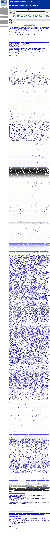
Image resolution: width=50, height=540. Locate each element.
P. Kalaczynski (27, 204)
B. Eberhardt (33, 198)
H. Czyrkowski (15, 482)
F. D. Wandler (15, 224)
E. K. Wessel (41, 178)
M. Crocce (41, 273)
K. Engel (29, 419)
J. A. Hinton (24, 392)
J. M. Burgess (17, 489)
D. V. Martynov (41, 127)
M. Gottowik (19, 446)
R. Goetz (46, 100)
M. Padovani (31, 400)
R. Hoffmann (42, 202)
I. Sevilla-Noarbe (30, 279)
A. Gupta (43, 103)
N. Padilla (28, 371)
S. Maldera (46, 303)
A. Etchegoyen (43, 442)
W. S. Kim (23, 115)
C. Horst (36, 108)
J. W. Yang (22, 236)
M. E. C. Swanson (20, 280)
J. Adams (27, 190)
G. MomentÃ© (39, 210)
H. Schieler (25, 466)
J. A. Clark (41, 79)
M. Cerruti (46, 386)
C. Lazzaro (14, 120)
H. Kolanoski (11, 206)
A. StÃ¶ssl (21, 219)
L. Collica (14, 438)
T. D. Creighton (41, 83)
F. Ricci (28, 152)
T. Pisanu (14, 292)
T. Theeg (36, 168)
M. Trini (39, 471)
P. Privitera (13, 462)
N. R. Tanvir (36, 319)
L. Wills (32, 225)
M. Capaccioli (25, 286)
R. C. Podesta (28, 325)
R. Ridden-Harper (25, 315)
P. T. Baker (30, 62)
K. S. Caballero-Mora (16, 436)
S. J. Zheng (40, 238)
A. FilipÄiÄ (47, 443)
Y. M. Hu (17, 109)
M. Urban (13, 472)
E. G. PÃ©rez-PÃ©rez (13, 426)
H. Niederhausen (37, 211)
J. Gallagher (18, 200)
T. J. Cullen (14, 84)
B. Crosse (45, 376)
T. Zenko (46, 333)
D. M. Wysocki (44, 181)
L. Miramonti (37, 456)
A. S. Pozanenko (17, 381)
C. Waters (26, 344)
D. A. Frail (22, 336)
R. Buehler (43, 297)
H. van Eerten (22, 489)
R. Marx (36, 397)
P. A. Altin (26, 59)
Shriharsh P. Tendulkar (30, 520)
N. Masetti (35, 287)
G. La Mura (46, 302)
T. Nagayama (20, 331)
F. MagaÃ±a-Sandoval (38, 124)
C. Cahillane (14, 73)
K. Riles (40, 152)
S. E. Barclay (20, 63)
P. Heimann (41, 447)
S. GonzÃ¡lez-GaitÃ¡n (35, 357)
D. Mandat (42, 453)
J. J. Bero (45, 65)
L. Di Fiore (25, 88)
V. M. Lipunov (28, 324)
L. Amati (44, 285)
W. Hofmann (29, 392)
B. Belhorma (28, 240)
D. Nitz (43, 458)
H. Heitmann (14, 107)
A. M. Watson (46, 488)
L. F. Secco (14, 271)
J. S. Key (17, 114)
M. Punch (15, 402)
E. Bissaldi (15, 297)
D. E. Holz (28, 108)
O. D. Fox (18, 336)
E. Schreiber (27, 159)
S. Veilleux (42, 488)
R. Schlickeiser (19, 404)
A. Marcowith (27, 397)
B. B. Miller (23, 133)
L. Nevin (36, 138)
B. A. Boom (33, 69)
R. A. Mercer (33, 131)
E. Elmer (44, 315)
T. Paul (13, 460)
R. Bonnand (28, 69)
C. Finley (31, 199)
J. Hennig (35, 107)
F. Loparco (27, 303)
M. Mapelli (31, 287)
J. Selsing (43, 293)
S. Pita (30, 401)
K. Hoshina (17, 203)
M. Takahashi (19, 308)
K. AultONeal (39, 61)
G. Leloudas (45, 353)
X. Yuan (22, 317)
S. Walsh (17, 177)
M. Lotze (28, 249)
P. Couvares (42, 82)
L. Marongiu (46, 290)
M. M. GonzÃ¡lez (42, 420)
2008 (33, 15)
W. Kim (19, 115)
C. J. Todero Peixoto (12, 471)
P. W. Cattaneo (46, 261)
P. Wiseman (22, 364)
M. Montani (26, 135)
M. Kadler (13, 248)
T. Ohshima (38, 331)
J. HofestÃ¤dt (25, 247)
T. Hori (22, 345)
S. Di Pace (46, 88)
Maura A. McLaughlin (16, 514)
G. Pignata (13, 361)
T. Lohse (43, 396)
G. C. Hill (32, 202)
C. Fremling (27, 336)
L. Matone (46, 128)
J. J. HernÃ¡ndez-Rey (15, 247)
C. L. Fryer (14, 268)
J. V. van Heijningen (42, 173)
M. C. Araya (27, 60)
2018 (33, 16)
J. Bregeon (39, 297)
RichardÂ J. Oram (20, 141)
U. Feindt (10, 336)
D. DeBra (18, 86)
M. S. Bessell (39, 314)
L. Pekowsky (43, 145)
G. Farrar (17, 443)
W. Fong (44, 267)
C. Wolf (46, 313)
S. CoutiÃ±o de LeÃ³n (16, 418)
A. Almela (27, 431)
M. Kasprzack (47, 112)
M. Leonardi (14, 121)
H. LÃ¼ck (18, 123)
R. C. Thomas (29, 280)
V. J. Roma (35, 153)
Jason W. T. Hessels (38, 51)
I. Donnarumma (32, 259)
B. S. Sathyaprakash (41, 157)
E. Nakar (18, 340)
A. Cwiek (47, 481)
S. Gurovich (28, 370)
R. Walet (45, 176)
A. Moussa (34, 250)
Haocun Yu (38, 182)
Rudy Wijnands (18, 505)
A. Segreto (34, 467)
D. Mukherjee (37, 136)
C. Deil (13, 388)
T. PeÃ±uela (32, 371)
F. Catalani (45, 436)
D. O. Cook (28, 335)
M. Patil (19, 145)
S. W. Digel (40, 299)
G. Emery (21, 389)
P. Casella (30, 286)
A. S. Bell (31, 65)
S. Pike (12, 341)
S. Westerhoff (37, 428)
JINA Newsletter (2, 21)
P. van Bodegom (38, 472)
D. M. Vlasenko (22, 325)
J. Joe (45, 351)
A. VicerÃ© (31, 175)
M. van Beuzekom (45, 172)
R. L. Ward (42, 177)
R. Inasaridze (26, 382)
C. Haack (28, 201)
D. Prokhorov (41, 401)
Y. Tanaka (23, 308)
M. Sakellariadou (17, 156)
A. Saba (24, 292)
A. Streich (27, 469)
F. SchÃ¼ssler (25, 404)
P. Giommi (11, 256)
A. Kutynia (33, 118)
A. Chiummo (15, 78)
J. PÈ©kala (25, 460)
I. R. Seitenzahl (19, 362)
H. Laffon (42, 395)
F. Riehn (13, 463)
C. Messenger (15, 132)
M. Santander (23, 216)
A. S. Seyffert (15, 405)
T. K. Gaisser (13, 200)
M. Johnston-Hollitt (29, 377)
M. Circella (19, 243)
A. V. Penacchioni (34, 380)
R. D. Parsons (39, 400)
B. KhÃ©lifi (40, 394)
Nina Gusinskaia (21, 506)
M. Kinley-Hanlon (45, 115)
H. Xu (12, 236)
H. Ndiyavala (29, 399)
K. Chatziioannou (16, 77)
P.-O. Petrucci (19, 401)
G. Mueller (21, 136)
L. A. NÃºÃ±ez (19, 459)
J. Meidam (14, 131)
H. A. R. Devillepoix (38, 484)
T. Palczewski (34, 212)
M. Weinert (25, 178)
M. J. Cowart (20, 83)
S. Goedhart (25, 490)
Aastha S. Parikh (12, 505)
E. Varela (15, 473)
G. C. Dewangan (38, 227)
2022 (47, 16)
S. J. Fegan (22, 300)
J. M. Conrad (11, 196)
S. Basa (24, 240)
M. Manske (47, 125)
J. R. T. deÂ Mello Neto (26, 440)
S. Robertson (14, 215)
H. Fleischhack (47, 419)
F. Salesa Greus (14, 427)
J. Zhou (43, 317)
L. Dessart (41, 356)
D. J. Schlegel (45, 270)
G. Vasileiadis (34, 409)
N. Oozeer (35, 490)
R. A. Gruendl (25, 268)
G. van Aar (33, 472)
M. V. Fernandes (45, 389)
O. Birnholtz (21, 67)
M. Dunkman (24, 198)
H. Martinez (29, 454)
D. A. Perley (45, 340)
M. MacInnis (16, 124)
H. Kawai (38, 345)
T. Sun (42, 316)
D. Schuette (32, 159)
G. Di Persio (26, 261)
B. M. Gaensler (18, 377)
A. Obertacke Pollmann (16, 212)
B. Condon (36, 387)
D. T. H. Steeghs (40, 321)
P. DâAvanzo (20, 284)
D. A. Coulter (29, 263)
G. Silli (10, 468)
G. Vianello (23, 309)
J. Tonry (45, 485)
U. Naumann (27, 211)
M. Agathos (27, 58)
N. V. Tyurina (45, 324)
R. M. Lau (28, 339)
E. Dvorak (29, 198)
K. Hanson (41, 201)
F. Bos (32, 193)
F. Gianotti (16, 261)
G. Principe (28, 306)
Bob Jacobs (22, 338)
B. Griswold (15, 103)
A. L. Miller (19, 133)
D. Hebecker (45, 201)
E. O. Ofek (31, 340)
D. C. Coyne (25, 83)
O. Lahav (14, 277)
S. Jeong (35, 375)
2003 (14, 15)
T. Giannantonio (29, 275)
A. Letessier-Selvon (25, 452)
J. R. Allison (19, 334)
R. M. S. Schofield (16, 159)
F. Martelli (22, 127)
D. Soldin (46, 217)
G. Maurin (40, 397)
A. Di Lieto (41, 88)
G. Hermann (19, 392)
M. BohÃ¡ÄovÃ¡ (35, 434)
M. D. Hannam (32, 105)
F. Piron (20, 306)
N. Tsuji (38, 408)
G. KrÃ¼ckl (13, 207)
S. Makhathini (30, 490)
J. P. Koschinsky (29, 206)
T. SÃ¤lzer (40, 215)
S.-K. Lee (30, 351)
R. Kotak (28, 354)
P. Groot (19, 103)
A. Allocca (22, 59)
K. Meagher (45, 209)
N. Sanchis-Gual (20, 157)
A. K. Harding (19, 302)
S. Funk (42, 300)
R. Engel (20, 442)
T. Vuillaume (25, 410)
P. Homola (21, 448)
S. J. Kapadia (33, 112)
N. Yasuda (38, 333)
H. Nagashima (15, 331)
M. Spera (18, 288)
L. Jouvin (44, 393)
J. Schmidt (39, 158)
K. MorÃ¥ (45, 398)
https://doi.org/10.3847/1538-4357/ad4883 (16, 32)
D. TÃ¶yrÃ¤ (29, 170)
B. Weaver (16, 178)
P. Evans (16, 320)
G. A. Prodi (15, 149)
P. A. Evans (48, 255)
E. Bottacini (34, 297)
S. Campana (43, 283)
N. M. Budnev (15, 326)
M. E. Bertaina (39, 433)
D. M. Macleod (22, 124)
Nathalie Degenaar (18, 52)
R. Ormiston (32, 141)
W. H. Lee (20, 488)
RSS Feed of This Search (13, 528)
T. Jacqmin (34, 110)
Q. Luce (23, 453)
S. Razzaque (45, 306)
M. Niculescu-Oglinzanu (22, 458)
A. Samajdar (35, 156)
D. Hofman (21, 108)
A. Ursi (43, 259)
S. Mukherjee (42, 136)
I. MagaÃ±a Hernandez (29, 124)
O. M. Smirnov (39, 490)
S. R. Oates (14, 257)
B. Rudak (26, 403)
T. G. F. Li (30, 121)
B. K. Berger (35, 65)
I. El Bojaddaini (15, 245)
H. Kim (45, 338)
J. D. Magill (42, 303)
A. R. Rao (42, 227)
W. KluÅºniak (16, 395)
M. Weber (44, 474)
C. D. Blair (25, 68)
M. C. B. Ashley (18, 317)
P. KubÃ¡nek (19, 375)
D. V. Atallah (25, 61)
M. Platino (35, 461)
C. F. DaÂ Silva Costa (29, 85)
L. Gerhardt (23, 200)
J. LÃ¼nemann (38, 208)
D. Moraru (35, 135)
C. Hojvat (13, 448)
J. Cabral (29, 368)
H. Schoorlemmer (31, 427)
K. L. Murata (47, 330)
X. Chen (32, 77)
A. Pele (47, 145)
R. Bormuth (40, 240)
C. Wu (40, 378)
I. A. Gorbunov (32, 326)
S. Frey (47, 480)
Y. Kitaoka (14, 346)
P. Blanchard (24, 266)
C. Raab (45, 213)
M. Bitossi (39, 67)
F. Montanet (15, 457)
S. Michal (20, 456)
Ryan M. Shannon (36, 36)
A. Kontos (15, 117)
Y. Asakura (30, 328)
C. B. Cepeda (36, 75)
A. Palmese (21, 270)
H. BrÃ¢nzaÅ (15, 242)
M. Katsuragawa (29, 394)
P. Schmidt (43, 158)
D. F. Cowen (16, 196)
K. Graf (31, 246)
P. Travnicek (35, 471)
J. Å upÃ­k (22, 470)
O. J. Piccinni (36, 146)
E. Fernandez (43, 274)
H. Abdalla (24, 383)
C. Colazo (47, 368)
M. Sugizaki (14, 348)
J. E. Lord (22, 122)
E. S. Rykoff (45, 278)
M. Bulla (43, 355)
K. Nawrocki (38, 482)
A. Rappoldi (46, 262)
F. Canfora (31, 436)
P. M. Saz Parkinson (29, 307)
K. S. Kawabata (31, 329)
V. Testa (30, 288)
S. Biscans (26, 67)
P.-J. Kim (13, 352)
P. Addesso (40, 57)
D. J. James (20, 276)
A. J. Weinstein (29, 178)
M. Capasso (29, 386)
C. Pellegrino (18, 251)
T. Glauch (36, 200)
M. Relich (36, 214)
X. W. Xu (18, 226)
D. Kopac (22, 295)
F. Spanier (41, 405)
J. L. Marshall (23, 269)
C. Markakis (34, 126)
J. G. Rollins (31, 153)
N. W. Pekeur (45, 400)
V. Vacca (43, 292)
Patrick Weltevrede (40, 514)
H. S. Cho (23, 78)
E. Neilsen (39, 281)
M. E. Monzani (41, 304)
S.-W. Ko (42, 351)
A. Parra (10, 460)
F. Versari (47, 253)
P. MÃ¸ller (33, 293)
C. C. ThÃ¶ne (45, 321)
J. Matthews (18, 455)
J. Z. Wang (28, 177)
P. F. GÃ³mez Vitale (44, 445)
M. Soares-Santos (42, 265)
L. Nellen (24, 425)
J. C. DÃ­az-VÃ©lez (41, 197)
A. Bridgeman (25, 435)
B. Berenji (45, 296)
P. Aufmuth (30, 61)
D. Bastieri (41, 296)
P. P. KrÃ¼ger (37, 395)
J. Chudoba (29, 437)
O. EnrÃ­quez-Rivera (35, 419)
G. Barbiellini (36, 261)
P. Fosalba (14, 275)
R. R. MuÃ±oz (44, 269)
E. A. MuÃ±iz (19, 137)
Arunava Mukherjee (30, 136)
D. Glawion (14, 391)
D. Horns (46, 392)
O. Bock (42, 68)
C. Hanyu (45, 344)
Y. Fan (18, 376)
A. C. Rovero (26, 464)
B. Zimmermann (32, 477)
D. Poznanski (46, 312)
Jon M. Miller (45, 506)
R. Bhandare (33, 66)
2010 (40, 15)
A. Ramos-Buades (23, 151)
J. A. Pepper (14, 213)
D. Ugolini (45, 171)
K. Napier (34, 137)
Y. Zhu (43, 238)
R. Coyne (30, 83)
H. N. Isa (15, 110)
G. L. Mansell (42, 125)
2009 (36, 15)
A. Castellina (40, 436)
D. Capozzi (18, 273)
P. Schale (27, 158)
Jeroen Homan (34, 506)
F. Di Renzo (13, 89)
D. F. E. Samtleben (27, 252)
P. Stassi (13, 469)
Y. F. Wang (37, 177)
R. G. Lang (39, 451)
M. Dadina (34, 286)
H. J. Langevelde (32, 481)
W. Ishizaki (19, 380)
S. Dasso (27, 439)
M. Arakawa (11, 384)
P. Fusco (45, 300)
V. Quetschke (46, 149)
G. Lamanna (47, 395)
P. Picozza (39, 262)
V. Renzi (13, 372)
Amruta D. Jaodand (12, 51)
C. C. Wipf (45, 180)
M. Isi (23, 110)
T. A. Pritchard (34, 314)
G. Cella (32, 75)
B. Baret (14, 240)
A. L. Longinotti (16, 423)
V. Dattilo (34, 85)
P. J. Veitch (43, 174)
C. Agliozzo (47, 354)
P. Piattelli (27, 251)
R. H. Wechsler (14, 281)
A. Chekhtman (30, 298)
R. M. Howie (14, 485)
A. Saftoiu (38, 464)
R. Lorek (20, 453)
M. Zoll (39, 226)
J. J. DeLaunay (41, 196)
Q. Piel (27, 401)
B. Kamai (14, 112)
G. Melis (12, 291)
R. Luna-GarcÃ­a (28, 423)
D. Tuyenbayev (37, 171)
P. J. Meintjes (14, 398)
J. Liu (44, 121)
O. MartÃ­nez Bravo (35, 454)
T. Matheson (28, 269)
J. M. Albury (18, 431)
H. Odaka (15, 400)
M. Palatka (34, 459)
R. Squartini (37, 468)
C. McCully (30, 312)
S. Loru (38, 290)
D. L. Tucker (39, 280)
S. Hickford (24, 202)
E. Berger (36, 265)
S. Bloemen (38, 68)
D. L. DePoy (25, 274)
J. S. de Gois (44, 484)
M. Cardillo (47, 259)
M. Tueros (43, 471)
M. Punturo (30, 149)
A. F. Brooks (24, 71)
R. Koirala (47, 205)
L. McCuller (38, 129)
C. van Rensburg (23, 409)
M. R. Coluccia (19, 438)
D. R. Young (24, 354)
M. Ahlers (36, 190)
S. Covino (15, 284)
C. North (10, 140)
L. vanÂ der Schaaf (35, 173)
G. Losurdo (40, 122)
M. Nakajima (45, 346)
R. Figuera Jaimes (28, 322)
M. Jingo (40, 393)
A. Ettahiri (36, 245)
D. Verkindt (22, 175)
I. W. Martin (31, 127)
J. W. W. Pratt (20, 148)
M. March (27, 277)
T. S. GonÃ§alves (22, 370)
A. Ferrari (26, 262)
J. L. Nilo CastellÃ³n (24, 367)
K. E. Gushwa (13, 104)
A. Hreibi (13, 109)
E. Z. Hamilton (42, 104)
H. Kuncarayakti (40, 359)
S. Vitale (12, 176)
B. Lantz (21, 119)
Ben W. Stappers (34, 514)
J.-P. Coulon (30, 82)
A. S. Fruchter (37, 322)
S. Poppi (17, 292)
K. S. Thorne (23, 169)
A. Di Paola (44, 286)
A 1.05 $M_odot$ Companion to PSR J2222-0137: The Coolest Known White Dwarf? (27, 518)
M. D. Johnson (35, 276)
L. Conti (11, 81)
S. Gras (32, 102)
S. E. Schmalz (41, 382)
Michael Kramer (42, 513)
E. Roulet (22, 464)
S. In (39, 203)
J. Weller (19, 281)
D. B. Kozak (34, 117)
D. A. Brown (29, 71)
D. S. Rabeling (27, 150)
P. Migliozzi (29, 250)
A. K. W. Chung (14, 79)
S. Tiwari (31, 169)
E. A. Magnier (11, 344)
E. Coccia (18, 80)
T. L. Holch (39, 392)
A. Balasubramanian (12, 227)
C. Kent (13, 114)
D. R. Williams (27, 225)
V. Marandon (22, 397)
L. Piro (30, 487)
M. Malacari (32, 453)
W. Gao (45, 294)
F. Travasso (34, 170)
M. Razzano (39, 151)
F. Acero (22, 296)
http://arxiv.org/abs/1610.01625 (14, 500)
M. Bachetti (46, 288)
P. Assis (36, 432)
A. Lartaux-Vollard (36, 119)
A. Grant (29, 102)
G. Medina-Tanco (41, 455)
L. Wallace (14, 177)
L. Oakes (44, 399)
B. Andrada (16, 432)
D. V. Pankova (44, 212)
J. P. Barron (14, 192)
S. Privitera (11, 149)
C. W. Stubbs (15, 486)
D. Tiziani (21, 408)
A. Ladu (35, 290)
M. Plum (38, 461)
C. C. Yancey (18, 182)
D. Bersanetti (13, 66)
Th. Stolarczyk (11, 253)
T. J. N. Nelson (23, 138)
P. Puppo (34, 149)
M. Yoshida (42, 333)
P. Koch (34, 116)
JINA (1, 20)
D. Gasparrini (14, 301)
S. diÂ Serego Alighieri (35, 294)
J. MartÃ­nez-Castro (24, 424)
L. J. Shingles (14, 354)
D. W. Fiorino (41, 419)
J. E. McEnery (21, 304)
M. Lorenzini (26, 122)
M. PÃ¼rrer (38, 149)
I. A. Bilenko (37, 66)
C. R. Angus (15, 355)
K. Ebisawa (41, 344)
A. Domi (34, 244)
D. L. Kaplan (24, 310)
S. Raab (24, 402)
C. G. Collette (35, 80)
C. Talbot (34, 167)
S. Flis (35, 199)
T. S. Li (31, 281)
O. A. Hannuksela (38, 105)
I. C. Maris (15, 454)
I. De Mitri (33, 440)
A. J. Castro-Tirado (12, 374)
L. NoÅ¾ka (14, 459)
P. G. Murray (30, 137)
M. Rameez (14, 214)
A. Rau (29, 364)
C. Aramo (24, 432)
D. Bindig (13, 193)
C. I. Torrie (25, 170)
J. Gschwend (45, 275)
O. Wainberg (32, 474)
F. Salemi (30, 156)
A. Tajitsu (25, 332)
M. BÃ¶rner (29, 193)
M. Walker (28, 378)
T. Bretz (21, 435)
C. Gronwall (15, 256)
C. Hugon (30, 247)
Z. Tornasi (13, 170)
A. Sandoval (20, 427)
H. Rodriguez (28, 372)
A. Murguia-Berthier (38, 264)
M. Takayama (34, 332)
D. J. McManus (19, 130)
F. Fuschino (29, 260)
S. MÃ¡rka (25, 126)
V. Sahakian (35, 403)
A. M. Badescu (44, 432)
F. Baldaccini (34, 62)
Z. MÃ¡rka (30, 126)
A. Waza (26, 224)
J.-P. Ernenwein (26, 389)
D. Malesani (38, 352)
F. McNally (41, 209)
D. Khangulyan (35, 394)
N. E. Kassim (41, 338)
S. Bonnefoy (39, 385)
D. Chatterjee (14, 335)
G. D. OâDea (25, 140)
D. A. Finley (41, 267)
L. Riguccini (17, 372)
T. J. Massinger (19, 128)
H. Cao (13, 74)
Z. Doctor (18, 89)
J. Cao (16, 74)
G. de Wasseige (26, 197)
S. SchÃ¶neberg (20, 217)
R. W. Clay (33, 437)
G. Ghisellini (40, 284)
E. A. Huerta (21, 109)
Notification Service (2, 14)
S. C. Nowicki (42, 211)
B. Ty (30, 222)
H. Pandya (39, 212)
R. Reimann (27, 214)
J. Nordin (27, 360)
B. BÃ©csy (15, 65)
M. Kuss (41, 302)
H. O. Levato (41, 325)
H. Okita (44, 331)
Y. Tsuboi (35, 348)
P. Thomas (14, 169)
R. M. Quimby (22, 341)
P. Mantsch (46, 453)
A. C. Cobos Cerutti (38, 437)
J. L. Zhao (31, 238)
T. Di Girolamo (36, 88)
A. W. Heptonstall (40, 107)
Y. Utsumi (27, 333)
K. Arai (23, 60)
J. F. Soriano (32, 468)
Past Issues (1, 10)
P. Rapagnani (29, 151)
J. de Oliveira (37, 440)
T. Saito (48, 331)
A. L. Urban (16, 172)
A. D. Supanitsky (17, 470)
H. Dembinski (46, 196)
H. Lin (42, 268)
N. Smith (18, 271)
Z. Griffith (25, 201)
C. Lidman (13, 314)
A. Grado (18, 102)
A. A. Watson (40, 474)
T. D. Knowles (30, 116)
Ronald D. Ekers (28, 37)
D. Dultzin (34, 369)
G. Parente (47, 459)
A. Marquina (13, 127)
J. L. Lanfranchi (46, 207)
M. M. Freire (11, 444)
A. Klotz (25, 318)
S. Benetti (34, 283)
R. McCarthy (20, 129)
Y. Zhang (43, 237)
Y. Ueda (43, 348)
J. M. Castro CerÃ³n (40, 375)
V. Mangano (37, 125)
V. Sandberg (26, 157)
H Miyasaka (46, 339)
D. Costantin (20, 299)
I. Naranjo (10, 458)
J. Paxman (19, 485)
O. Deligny (11, 441)
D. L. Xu (15, 226)
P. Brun (13, 386)
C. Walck (43, 223)
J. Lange (17, 119)
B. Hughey (29, 109)
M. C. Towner (29, 485)
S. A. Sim (28, 353)
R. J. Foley (24, 263)
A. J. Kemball (44, 113)
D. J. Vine (45, 175)
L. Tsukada (28, 171)
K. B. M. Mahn (18, 209)
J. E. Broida (19, 71)
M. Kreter (35, 248)
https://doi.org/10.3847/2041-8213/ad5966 (16, 39)
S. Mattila (14, 360)
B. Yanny (45, 271)
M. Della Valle (30, 356)
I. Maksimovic (24, 125)
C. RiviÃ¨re (26, 426)
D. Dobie (19, 310)
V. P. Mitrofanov (26, 134)
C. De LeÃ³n (23, 418)
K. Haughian (36, 106)
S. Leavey (22, 120)
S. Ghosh (17, 100)
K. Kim (16, 115)
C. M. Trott (24, 378)
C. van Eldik (17, 409)
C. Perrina (23, 251)
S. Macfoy (42, 123)
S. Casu (41, 289)
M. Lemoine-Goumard (17, 303)
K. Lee (41, 120)
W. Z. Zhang (39, 237)
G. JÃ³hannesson (29, 302)
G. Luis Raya (21, 423)
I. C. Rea (22, 214)
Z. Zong (42, 477)
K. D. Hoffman (37, 202)
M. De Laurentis (27, 86)
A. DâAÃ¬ (30, 255)
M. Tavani (30, 258)
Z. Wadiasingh (30, 410)
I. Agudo (32, 480)
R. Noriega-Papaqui (39, 425)
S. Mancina (24, 209)
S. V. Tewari (32, 168)
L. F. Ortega (37, 141)
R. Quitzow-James (16, 150)
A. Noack (39, 139)
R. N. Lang (14, 119)
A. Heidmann (44, 106)
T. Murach (14, 399)
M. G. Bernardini (16, 286)
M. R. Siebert (14, 264)
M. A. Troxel (34, 280)
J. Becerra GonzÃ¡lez (36, 487)
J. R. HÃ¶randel (27, 448)
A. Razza (23, 361)
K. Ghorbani (28, 200)
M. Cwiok (10, 482)
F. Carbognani (30, 74)
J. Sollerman (28, 362)
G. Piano (10, 260)
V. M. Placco (37, 371)
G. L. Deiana (15, 290)
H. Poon (37, 401)
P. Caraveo (41, 261)
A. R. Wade (33, 176)
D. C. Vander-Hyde (28, 173)
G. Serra (28, 292)
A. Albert (25, 239)
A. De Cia (26, 356)
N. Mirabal (36, 304)
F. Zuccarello (46, 477)
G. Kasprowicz (26, 482)
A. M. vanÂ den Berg (45, 472)
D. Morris (13, 318)
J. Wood (46, 428)
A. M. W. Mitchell (24, 398)
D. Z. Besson (45, 192)
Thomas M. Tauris (41, 30)
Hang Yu (34, 182)
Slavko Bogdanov (45, 51)
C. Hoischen (34, 392)
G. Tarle (24, 280)
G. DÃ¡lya (39, 84)
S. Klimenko (25, 116)
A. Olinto (30, 459)
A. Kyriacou (36, 207)
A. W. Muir (25, 136)
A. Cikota (19, 356)
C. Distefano (26, 244)
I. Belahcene (27, 65)
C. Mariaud (33, 397)
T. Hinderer (13, 108)
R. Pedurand (39, 145)
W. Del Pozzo (39, 86)
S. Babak (13, 62)
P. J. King (40, 115)
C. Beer (19, 65)
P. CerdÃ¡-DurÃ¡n (42, 75)
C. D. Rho (22, 426)
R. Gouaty (14, 102)
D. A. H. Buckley (24, 366)
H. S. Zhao (27, 238)
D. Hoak (16, 108)
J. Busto (28, 242)
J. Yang (46, 317)
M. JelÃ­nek (14, 375)
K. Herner (34, 268)
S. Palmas (41, 291)
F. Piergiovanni (45, 146)
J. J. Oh (34, 140)
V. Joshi (18, 422)
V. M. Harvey (24, 447)
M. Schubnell (24, 279)
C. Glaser (28, 445)
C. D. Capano (20, 74)
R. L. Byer (35, 72)
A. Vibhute (32, 227)
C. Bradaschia (20, 70)
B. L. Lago (31, 451)
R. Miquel (10, 278)
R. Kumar (22, 118)
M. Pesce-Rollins (15, 306)
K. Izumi (29, 110)
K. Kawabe (30, 113)
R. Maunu (36, 209)
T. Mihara (28, 346)
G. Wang (21, 177)
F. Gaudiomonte (27, 290)
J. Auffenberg (37, 191)
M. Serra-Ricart (30, 327)
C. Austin (43, 61)
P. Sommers (23, 468)
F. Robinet (18, 153)
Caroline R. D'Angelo (40, 498)
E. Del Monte (26, 259)
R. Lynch (32, 123)
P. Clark (22, 356)
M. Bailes (42, 313)
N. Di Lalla (45, 299)
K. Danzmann (17, 85)
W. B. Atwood (26, 296)
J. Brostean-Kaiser (41, 194)
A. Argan (37, 259)
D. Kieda (27, 422)
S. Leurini (42, 290)
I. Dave (38, 85)
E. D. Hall (37, 104)
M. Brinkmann (46, 70)
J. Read (43, 151)
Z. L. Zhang (22, 238)
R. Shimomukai (40, 347)
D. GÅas (24, 445)
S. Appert (19, 60)
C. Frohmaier (31, 336)
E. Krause (43, 276)
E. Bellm (36, 334)
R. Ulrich (47, 471)
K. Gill (35, 100)
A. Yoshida (17, 379)
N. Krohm (45, 450)
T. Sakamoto (22, 379)
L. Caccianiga (22, 436)
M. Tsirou (35, 408)
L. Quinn (37, 251)
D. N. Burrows (15, 255)
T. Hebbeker (33, 447)
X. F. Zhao (35, 238)
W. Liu (17, 330)
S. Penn (10, 146)
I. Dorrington (40, 89)
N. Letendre (22, 121)
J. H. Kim (42, 329)
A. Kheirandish (15, 205)
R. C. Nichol (19, 278)
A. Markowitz (45, 126)
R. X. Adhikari (45, 57)
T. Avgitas (10, 240)
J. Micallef (34, 210)
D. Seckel (31, 217)
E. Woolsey (44, 225)
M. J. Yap (26, 182)
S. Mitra (21, 134)
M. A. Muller (39, 457)
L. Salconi (22, 156)
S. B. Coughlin (25, 82)
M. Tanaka (47, 332)
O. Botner (43, 193)
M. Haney (15, 105)
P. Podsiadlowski (18, 361)
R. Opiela (42, 482)
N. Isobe (30, 345)
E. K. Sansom (24, 485)
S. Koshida (46, 329)
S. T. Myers (14, 340)
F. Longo (14, 260)
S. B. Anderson (40, 59)
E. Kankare (25, 353)
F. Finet (47, 328)
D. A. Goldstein (35, 275)
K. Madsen (32, 339)
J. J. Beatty (30, 192)
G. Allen (18, 59)
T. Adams (36, 57)
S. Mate (18, 227)
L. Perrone (46, 460)
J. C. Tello (18, 374)
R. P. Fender (45, 490)
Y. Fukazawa (38, 300)
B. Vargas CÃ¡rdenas (21, 473)
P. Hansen (10, 447)
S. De (15, 86)
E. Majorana (19, 125)
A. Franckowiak (39, 199)
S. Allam (15, 266)
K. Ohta (41, 331)
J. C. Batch (39, 64)
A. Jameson (33, 316)
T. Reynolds (27, 361)
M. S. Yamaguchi (33, 333)
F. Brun (10, 386)
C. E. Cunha (45, 273)
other (19, 516)
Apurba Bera (11, 36)
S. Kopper (24, 206)
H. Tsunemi (40, 348)
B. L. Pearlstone (29, 145)
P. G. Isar (13, 449)
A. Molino (24, 371)
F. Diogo (21, 441)
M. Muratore (25, 137)
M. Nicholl (13, 270)
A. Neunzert (32, 138)
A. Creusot (48, 243)
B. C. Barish (25, 63)
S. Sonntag (27, 468)
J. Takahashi (29, 332)
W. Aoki (25, 328)
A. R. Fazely (19, 199)
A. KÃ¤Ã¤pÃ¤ (36, 449)
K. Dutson (46, 388)
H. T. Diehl (17, 267)
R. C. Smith (43, 279)
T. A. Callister (27, 73)
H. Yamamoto (13, 182)
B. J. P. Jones (21, 204)
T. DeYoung (35, 197)
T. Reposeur (18, 307)
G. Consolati (31, 438)
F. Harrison (30, 337)
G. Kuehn (15, 118)
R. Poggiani (36, 147)
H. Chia (43, 77)
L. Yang (22, 182)
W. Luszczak (44, 208)
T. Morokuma (37, 330)
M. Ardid (39, 239)
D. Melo (46, 455)
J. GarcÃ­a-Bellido (20, 268)
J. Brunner (24, 242)
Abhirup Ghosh (43, 99)
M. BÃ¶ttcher (25, 385)
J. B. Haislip (33, 282)
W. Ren (20, 152)
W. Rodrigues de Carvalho (30, 463)
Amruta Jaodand (12, 498)
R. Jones (27, 111)
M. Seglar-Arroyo (46, 404)
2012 (47, 15)
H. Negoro (15, 347)
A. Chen (21, 387)
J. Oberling (19, 140)
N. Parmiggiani (11, 261)
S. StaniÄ (45, 468)
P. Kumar (18, 118)
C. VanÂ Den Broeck (20, 173)
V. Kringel (43, 117)
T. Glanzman (34, 301)
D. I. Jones (23, 111)
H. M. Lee (33, 120)
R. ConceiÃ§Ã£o (25, 438)
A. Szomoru (27, 481)
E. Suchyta (14, 280)
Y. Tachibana (18, 348)
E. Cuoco (29, 84)
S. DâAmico (19, 439)
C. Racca (41, 251)
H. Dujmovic (14, 198)
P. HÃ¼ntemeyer (44, 421)
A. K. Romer (35, 278)
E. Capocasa (25, 74)
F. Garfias (23, 420)
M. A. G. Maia (22, 277)
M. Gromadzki (41, 357)
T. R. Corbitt (24, 81)
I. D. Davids (44, 387)
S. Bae (26, 62)
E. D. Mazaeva (28, 381)
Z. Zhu (30, 317)
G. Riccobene (45, 251)
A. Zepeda (27, 477)
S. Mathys (13, 455)
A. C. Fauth (21, 443)
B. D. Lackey (42, 118)
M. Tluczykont (26, 408)
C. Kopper (20, 206)
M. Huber (25, 203)
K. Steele (15, 378)
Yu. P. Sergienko (20, 327)
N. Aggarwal (37, 58)
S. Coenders (42, 195)
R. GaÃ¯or (22, 444)
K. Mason (46, 127)
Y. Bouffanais (11, 70)
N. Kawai (41, 345)
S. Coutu (45, 438)
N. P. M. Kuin (30, 256)
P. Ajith (12, 59)
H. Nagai (10, 331)
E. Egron (19, 290)
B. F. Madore (31, 264)
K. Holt (24, 108)
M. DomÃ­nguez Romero (27, 369)
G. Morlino (24, 457)
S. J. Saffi (34, 464)
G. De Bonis (21, 244)
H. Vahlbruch (26, 172)
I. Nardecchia (39, 137)
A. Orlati (34, 291)
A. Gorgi (14, 446)
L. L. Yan (18, 236)
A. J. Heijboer (45, 246)
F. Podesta (36, 325)
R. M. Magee (14, 125)
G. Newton (45, 138)
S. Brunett (38, 71)
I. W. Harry (23, 106)
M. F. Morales (40, 377)
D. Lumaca (23, 123)
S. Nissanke (32, 139)
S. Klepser (48, 394)
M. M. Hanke (19, 105)
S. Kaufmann (22, 422)
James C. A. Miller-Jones (23, 45)
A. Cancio (27, 436)
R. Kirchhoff (11, 116)
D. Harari (14, 447)
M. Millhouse (32, 133)
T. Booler (32, 484)
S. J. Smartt (15, 353)
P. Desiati (15, 197)
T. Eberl (10, 245)
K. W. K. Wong (26, 181)
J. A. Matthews (39, 424)
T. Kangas (26, 323)
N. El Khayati (20, 245)
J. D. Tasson (19, 168)
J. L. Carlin (23, 281)
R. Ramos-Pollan (36, 462)
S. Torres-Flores (12, 373)
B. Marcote (18, 481)
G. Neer (31, 211)
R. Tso (25, 171)
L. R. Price (38, 148)
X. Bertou (44, 433)
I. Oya (27, 400)
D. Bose (35, 193)
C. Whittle (39, 179)
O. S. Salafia (35, 285)
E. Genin (13, 99)
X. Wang (47, 316)
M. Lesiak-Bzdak (20, 208)
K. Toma (18, 294)
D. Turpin (28, 253)
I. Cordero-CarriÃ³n (30, 81)
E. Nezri (41, 250)
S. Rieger (36, 152)
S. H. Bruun (18, 322)
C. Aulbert (34, 61)
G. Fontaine (14, 390)
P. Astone (21, 61)
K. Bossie (47, 69)
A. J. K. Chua (44, 78)
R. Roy (31, 361)
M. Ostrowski (23, 400)
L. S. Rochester (23, 307)
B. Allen (15, 59)
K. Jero (17, 204)
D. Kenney (35, 377)
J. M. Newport (40, 138)
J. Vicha (12, 474)
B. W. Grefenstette (19, 337)
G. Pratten (25, 148)
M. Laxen (46, 119)
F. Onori (36, 360)
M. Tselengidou (13, 222)
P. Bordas (43, 385)
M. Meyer (26, 304)
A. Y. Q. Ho (42, 337)
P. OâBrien (17, 321)
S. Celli (43, 242)
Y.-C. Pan (43, 264)
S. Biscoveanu (30, 67)
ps (17, 516)
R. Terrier (13, 408)
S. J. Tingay (19, 378)
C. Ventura (38, 473)
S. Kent (40, 276)
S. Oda (18, 347)
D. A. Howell (25, 312)
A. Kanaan (40, 370)
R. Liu (10, 397)
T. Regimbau (47, 151)
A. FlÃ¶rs (19, 357)
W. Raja (33, 311)
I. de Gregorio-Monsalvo (44, 478)
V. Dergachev (19, 87)
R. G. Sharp (31, 315)
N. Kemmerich (11, 450)
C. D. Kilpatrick (35, 263)
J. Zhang (15, 237)
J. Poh (42, 461)
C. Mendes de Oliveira (16, 367)
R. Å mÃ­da (14, 468)
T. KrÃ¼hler (41, 320)
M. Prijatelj (42, 148)
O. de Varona (43, 87)
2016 (25, 16)
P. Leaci (18, 120)
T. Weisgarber (32, 428)
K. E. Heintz (27, 358)
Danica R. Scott (43, 36)
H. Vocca (18, 176)
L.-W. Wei (20, 178)
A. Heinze (24, 486)
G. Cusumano (25, 255)
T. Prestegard (33, 148)
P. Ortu (38, 291)
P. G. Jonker (15, 359)
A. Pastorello (46, 360)
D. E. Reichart (45, 282)
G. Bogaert (13, 69)
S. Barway (37, 328)
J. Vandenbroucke (42, 222)
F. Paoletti (35, 262)
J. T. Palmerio (40, 360)
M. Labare (41, 207)
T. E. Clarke (19, 335)
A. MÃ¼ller (23, 360)
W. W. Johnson (18, 111)
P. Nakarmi (23, 211)
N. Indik (47, 109)
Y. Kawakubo (26, 379)
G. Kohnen (43, 205)
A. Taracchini (14, 168)
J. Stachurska (23, 218)
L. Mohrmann (40, 398)
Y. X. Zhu (46, 238)
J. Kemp (16, 450)
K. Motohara (42, 330)
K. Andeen (14, 191)
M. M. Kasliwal (36, 338)
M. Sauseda (40, 270)
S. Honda (20, 329)
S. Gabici (27, 390)
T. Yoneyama (28, 349)
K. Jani (37, 110)
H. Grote (22, 103)
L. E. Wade (37, 176)
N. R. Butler (42, 487)
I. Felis (43, 245)
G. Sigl (48, 467)
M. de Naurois (23, 399)
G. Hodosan (15, 323)
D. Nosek (47, 458)
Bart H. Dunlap (23, 520)
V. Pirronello (30, 461)
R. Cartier (15, 356)
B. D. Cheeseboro (23, 77)
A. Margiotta (41, 249)
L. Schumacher (26, 217)
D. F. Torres (47, 308)
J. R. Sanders (31, 157)
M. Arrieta (15, 384)
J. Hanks (23, 105)
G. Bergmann (40, 65)
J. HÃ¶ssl (21, 247)
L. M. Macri (43, 366)
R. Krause (41, 450)
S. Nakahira (40, 346)
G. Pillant (13, 147)
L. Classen (38, 195)
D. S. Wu (39, 181)
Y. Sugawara (45, 347)
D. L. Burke (13, 273)
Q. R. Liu (31, 208)
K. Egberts (17, 389)
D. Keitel (40, 113)
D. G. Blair (29, 68)
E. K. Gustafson (19, 104)
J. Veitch (39, 174)
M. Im (15, 351)
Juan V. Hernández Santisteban (21, 51)
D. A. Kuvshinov (26, 326)
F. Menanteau (42, 277)
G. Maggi (13, 209)
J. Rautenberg (41, 462)
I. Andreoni (25, 314)
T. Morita (32, 346)
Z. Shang (10, 317)
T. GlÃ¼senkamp (41, 200)
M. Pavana (41, 340)
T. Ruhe (26, 215)
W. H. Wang (33, 177)
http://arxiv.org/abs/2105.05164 (14, 46)
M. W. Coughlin (19, 82)
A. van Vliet (11, 473)
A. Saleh (10, 465)
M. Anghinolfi (34, 239)
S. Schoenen (15, 217)
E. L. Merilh (38, 131)
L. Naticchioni (44, 137)
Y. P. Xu (15, 236)
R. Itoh (23, 329)
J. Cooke (38, 313)
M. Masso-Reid (25, 128)
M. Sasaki (15, 404)
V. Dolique (22, 89)
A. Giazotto (32, 100)
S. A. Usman (21, 172)
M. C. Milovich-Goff (38, 133)
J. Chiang (40, 298)
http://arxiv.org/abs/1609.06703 (14, 508)
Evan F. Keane (36, 513)
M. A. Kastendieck (15, 394)
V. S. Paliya (45, 305)
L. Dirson (23, 388)
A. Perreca (18, 146)
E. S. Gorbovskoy (34, 324)
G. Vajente (30, 172)
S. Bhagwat (28, 66)
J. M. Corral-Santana (36, 478)
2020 (40, 16)
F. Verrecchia (34, 258)
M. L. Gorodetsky (39, 101)
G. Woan (13, 181)
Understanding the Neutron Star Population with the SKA (21, 511)
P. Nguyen (13, 139)
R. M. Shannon (37, 311)
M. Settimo (11, 405)
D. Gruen (40, 275)
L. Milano (14, 133)
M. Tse (22, 171)
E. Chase (36, 76)
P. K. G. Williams (40, 271)
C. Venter (41, 409)
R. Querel (14, 376)
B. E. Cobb (24, 335)
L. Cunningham (24, 84)
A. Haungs (29, 447)
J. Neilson (13, 138)
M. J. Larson (11, 208)
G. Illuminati (34, 247)
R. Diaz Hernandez (35, 418)
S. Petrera (13, 461)
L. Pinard (17, 147)
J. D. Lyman (37, 354)
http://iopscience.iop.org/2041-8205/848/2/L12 (17, 493)
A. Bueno (40, 435)
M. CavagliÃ (19, 75)
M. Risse (17, 463)
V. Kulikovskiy (46, 248)
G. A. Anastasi (45, 431)
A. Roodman (40, 278)
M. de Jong (44, 247)
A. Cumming (19, 84)
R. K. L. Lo (47, 121)
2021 (44, 16)
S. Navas (37, 250)
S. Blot (21, 193)
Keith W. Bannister (29, 36)
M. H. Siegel (40, 257)
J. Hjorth (33, 320)
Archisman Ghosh (12, 100)
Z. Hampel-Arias (16, 421)
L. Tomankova (19, 471)
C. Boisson (30, 385)
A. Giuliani (22, 259)
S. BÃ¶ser (39, 193)
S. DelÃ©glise (33, 86)
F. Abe (20, 328)
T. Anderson (19, 191)
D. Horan (24, 302)
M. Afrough (18, 58)
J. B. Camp (36, 73)
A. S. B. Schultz (38, 343)
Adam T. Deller (15, 30)
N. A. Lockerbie (12, 122)
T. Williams (35, 365)
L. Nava (36, 293)
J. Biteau (14, 434)
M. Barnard (31, 384)
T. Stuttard (32, 219)
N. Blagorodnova (41, 334)
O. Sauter (13, 158)
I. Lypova (13, 397)
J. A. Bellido (31, 433)
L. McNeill (24, 130)
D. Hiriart (40, 374)
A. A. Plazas (30, 278)
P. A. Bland (28, 484)
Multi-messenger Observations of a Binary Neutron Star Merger (22, 55)
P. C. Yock (10, 376)
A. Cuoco (24, 299)
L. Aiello (46, 58)
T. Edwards (13, 389)
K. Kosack (25, 395)
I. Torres (22, 428)
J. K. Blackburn (15, 68)
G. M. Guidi (36, 103)
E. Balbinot (19, 266)
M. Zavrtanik (22, 477)
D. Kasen (27, 264)
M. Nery (27, 138)
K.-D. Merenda (16, 456)
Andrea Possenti (23, 514)
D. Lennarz (39, 422)
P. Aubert (19, 384)
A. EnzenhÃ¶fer (31, 245)
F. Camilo (16, 490)
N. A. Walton (23, 363)
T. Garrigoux (36, 390)
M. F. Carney (39, 74)
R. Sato (12, 466)
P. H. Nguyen (15, 458)
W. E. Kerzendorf (20, 359)
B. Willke (30, 180)
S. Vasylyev (19, 313)
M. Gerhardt (27, 420)
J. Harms (14, 106)
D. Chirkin (26, 195)
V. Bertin (32, 240)
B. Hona (39, 421)
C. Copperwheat (34, 335)
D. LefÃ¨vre (19, 249)
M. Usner (37, 222)
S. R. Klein (39, 205)
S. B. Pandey (47, 375)
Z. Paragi (28, 480)
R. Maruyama (28, 209)
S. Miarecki (29, 210)
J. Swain (25, 470)
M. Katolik (11, 113)
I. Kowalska (29, 117)
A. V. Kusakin (44, 381)
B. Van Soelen (15, 363)
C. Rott (23, 215)
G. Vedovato (35, 174)
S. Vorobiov (22, 474)
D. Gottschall (25, 391)
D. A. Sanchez (43, 403)
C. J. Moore (30, 135)
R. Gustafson (25, 104)
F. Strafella (23, 469)
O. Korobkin (36, 489)
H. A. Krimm (25, 256)
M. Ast (13, 61)
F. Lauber (15, 208)
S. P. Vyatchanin (28, 176)
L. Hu (36, 316)
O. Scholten (38, 466)
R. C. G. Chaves (16, 387)
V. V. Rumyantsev (20, 382)
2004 (18, 15)
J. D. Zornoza (21, 254)
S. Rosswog (29, 321)
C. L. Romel (44, 153)
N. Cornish (41, 81)
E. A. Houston (44, 108)
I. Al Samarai (44, 190)
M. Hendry (27, 107)
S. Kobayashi (18, 295)
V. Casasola (28, 289)
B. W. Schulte (37, 159)
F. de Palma (36, 299)
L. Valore (29, 472)
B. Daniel (23, 439)
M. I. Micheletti (25, 456)
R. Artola (17, 368)
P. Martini (31, 277)
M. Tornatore (17, 373)
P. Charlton (32, 76)
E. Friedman (44, 199)
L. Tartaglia (13, 283)
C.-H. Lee (13, 330)
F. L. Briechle (30, 435)
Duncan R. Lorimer (18, 521)
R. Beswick (39, 480)
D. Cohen (27, 80)
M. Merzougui (43, 131)
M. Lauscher (44, 451)
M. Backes (23, 384)
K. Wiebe (13, 225)
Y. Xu (22, 226)
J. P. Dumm (19, 198)
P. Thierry (32, 318)
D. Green (38, 301)
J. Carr (40, 242)
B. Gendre (21, 314)
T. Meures (25, 210)
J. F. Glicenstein (19, 391)
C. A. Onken (14, 315)
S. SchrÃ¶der (15, 467)
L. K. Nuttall (14, 140)
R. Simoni (34, 405)
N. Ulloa (23, 264)
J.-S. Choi (21, 352)
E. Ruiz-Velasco (44, 426)
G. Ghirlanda (35, 284)
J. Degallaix (22, 86)
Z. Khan (31, 114)
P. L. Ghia (47, 444)
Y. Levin (26, 121)
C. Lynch (31, 310)
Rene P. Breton (25, 513)
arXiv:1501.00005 (12, 516)
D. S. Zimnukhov (45, 326)
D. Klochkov (11, 395)
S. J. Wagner (36, 410)
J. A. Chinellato (23, 437)
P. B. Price (36, 213)
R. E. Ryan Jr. (28, 488)
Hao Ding (10, 30)
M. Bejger (22, 65)
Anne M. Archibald (30, 51)
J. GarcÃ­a (44, 369)
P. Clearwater (46, 79)
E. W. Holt (17, 448)
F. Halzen (37, 201)
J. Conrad (40, 387)
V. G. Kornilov (40, 324)
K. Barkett (33, 63)
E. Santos (34, 465)
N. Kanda (26, 329)
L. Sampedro (34, 372)
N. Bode (45, 68)
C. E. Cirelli (30, 79)
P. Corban (20, 81)
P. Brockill (15, 71)
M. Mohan (14, 135)
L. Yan (16, 342)
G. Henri (15, 392)
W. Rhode (44, 214)
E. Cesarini (15, 76)
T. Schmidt (45, 216)
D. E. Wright (28, 363)
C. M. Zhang (44, 236)
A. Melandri (44, 256)
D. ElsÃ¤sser (25, 245)
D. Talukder (39, 167)
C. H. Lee (25, 120)
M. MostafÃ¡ (19, 425)
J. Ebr (17, 442)
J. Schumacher (24, 467)
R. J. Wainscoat (21, 344)
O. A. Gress (20, 326)
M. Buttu (17, 289)
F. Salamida (43, 464)
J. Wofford (21, 181)
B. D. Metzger (38, 269)
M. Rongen (19, 215)
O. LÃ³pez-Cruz (15, 371)
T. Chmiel (20, 78)
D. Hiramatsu (41, 312)
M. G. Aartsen (16, 190)
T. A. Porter (24, 306)
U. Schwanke (34, 404)
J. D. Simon (19, 264)
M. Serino (30, 347)
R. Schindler (19, 279)
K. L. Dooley (31, 89)
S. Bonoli (25, 368)
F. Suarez (31, 469)
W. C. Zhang (34, 237)
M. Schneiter (39, 372)
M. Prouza (17, 462)
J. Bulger (42, 343)
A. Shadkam (38, 467)
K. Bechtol (28, 272)
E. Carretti (24, 289)
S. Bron (36, 194)
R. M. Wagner (44, 410)
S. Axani (41, 191)
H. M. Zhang (11, 237)
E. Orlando (35, 305)
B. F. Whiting (35, 179)
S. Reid (12, 152)
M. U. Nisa (33, 425)
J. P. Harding (21, 421)
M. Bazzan (11, 65)
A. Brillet (41, 70)
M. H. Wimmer (35, 180)
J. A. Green (28, 316)
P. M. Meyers (29, 132)
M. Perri (36, 257)
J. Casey (14, 195)
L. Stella (27, 288)
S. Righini (21, 292)
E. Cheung (22, 195)
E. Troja (14, 309)
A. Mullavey (11, 137)
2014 (18, 16)
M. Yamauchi (19, 349)
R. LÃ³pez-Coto (34, 423)
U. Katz (21, 248)
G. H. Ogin (30, 140)
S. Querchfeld (26, 462)
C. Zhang (26, 342)
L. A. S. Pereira (37, 460)
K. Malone (39, 423)
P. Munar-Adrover (23, 260)
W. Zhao (30, 342)
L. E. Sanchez (14, 157)
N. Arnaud (36, 60)
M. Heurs (45, 107)
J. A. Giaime (21, 100)
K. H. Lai (46, 118)
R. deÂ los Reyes (46, 402)
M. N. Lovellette (32, 303)
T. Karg (39, 204)
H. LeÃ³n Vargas (44, 422)
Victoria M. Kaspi (19, 513)
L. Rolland (26, 153)
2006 (25, 15)
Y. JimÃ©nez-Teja (34, 370)
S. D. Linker (34, 121)
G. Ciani (22, 79)
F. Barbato (15, 433)
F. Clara (37, 79)
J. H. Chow (31, 78)
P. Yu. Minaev (34, 381)
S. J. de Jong (14, 440)
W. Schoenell (39, 367)
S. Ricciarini (29, 380)
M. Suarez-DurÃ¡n (37, 469)
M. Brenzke (28, 194)
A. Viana (44, 409)
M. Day (23, 196)
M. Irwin (36, 320)
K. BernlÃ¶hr (15, 385)
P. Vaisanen (40, 365)
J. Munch (15, 137)
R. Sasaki (26, 347)
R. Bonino (30, 297)
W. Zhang (30, 237)
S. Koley (45, 116)
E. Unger (33, 222)
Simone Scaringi (31, 52)
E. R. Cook (42, 266)
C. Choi (17, 351)
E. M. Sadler (40, 310)
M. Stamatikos (28, 218)
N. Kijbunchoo (42, 114)
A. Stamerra (23, 288)
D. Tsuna (32, 171)
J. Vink (13, 410)
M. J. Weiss (34, 224)
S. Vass (22, 174)
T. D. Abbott (19, 57)
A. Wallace (48, 223)
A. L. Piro (44, 263)
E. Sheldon (35, 279)
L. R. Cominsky (41, 80)
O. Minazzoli (45, 133)
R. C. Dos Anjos (43, 441)
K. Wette (19, 179)
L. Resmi (16, 480)
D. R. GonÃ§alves (16, 370)
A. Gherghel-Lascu (41, 444)
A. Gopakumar (33, 101)
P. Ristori (20, 463)
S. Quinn (30, 462)
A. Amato (30, 59)
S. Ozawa (45, 379)
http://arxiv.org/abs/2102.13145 (14, 53)
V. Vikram (44, 280)
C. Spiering (19, 218)
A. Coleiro (29, 243)
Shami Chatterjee (35, 30)
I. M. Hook (43, 358)
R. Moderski (29, 398)
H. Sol (38, 405)
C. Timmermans (46, 470)
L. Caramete (36, 242)
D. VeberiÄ (33, 473)
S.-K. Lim (17, 352)
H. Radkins (32, 150)
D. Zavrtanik (17, 477)
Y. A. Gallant (31, 390)
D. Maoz (22, 313)
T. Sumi (21, 332)
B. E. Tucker (35, 315)
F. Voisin (16, 410)
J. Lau (10, 396)
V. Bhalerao (22, 227)
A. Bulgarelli (39, 258)
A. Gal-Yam (32, 354)
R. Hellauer (19, 202)
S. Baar (33, 328)
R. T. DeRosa (28, 87)
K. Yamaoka (14, 349)
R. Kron (47, 276)
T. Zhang (26, 237)
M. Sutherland (42, 219)
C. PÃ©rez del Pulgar (25, 375)
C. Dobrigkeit (26, 441)
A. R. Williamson (21, 180)
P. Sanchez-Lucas (24, 465)
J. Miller (27, 133)
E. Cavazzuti (25, 298)
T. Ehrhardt (38, 198)
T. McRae (28, 130)
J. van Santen (27, 223)
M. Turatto (34, 288)
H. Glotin (17, 246)
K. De (38, 335)
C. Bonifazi (41, 434)
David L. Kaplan (12, 520)
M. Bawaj (43, 64)
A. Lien (34, 256)
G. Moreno (39, 135)
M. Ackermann (22, 190)
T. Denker (47, 86)
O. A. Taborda (40, 470)
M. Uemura (23, 333)
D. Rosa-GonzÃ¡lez (32, 426)
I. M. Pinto (21, 147)
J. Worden (31, 181)
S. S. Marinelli (43, 423)
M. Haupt (38, 391)
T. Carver (10, 195)
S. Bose (44, 69)
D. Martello (24, 454)
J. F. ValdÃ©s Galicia (19, 472)
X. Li (25, 317)
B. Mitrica (41, 456)
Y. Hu (13, 317)
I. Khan (25, 114)
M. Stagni (35, 292)
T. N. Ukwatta (27, 428)
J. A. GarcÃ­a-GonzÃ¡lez (16, 420)
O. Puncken (26, 149)
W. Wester (35, 271)
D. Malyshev (17, 397)
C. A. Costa (14, 82)
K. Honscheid (15, 276)
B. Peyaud (24, 401)
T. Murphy (35, 310)
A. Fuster (18, 444)
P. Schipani (15, 288)
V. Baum (23, 192)
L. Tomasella (40, 285)
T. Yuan (36, 226)
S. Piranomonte (22, 285)
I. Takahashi (36, 379)
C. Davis (21, 274)
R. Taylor (27, 168)
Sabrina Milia (22, 291)
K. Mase (33, 209)
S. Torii (48, 379)
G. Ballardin (39, 62)
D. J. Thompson (38, 308)
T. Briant (38, 70)
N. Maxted (44, 397)
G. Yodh (28, 226)
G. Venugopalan (17, 175)
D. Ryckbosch (30, 215)
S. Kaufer (26, 113)
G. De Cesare (39, 286)
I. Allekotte (23, 431)
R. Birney (17, 67)
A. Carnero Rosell (23, 273)
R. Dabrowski (21, 482)
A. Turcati (22, 222)
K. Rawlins (19, 214)
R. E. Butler (32, 266)
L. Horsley (24, 377)
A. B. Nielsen (27, 139)
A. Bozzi (15, 70)
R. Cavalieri (28, 75)
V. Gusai (31, 290)
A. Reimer (32, 402)
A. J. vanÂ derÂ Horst (41, 295)
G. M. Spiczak (13, 218)
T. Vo (16, 176)
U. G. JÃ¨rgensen (21, 323)
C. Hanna (27, 105)
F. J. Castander (36, 273)
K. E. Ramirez (17, 151)
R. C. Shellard (43, 467)
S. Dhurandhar (15, 88)
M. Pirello (25, 147)
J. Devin (16, 388)
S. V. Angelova (11, 60)
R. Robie (14, 153)
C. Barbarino (24, 355)
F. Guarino (33, 446)
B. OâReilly (26, 141)
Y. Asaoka (41, 379)
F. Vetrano (26, 175)
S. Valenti (17, 283)
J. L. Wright (35, 181)
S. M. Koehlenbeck (40, 116)
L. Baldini (31, 296)
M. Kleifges (32, 450)
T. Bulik (13, 72)
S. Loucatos (32, 249)
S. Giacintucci (45, 336)
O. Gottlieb (14, 337)
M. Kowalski (40, 206)
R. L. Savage (18, 158)
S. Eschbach (32, 389)
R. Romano (40, 153)
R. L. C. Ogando (25, 278)
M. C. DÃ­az (20, 88)
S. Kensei (38, 302)
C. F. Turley (27, 222)
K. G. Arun (40, 60)
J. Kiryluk (31, 205)
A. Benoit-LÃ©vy (33, 272)
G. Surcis (39, 292)
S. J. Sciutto (30, 467)
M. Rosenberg (38, 426)
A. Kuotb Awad (25, 451)
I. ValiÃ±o (25, 472)
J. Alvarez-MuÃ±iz (39, 431)
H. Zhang (34, 317)
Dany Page (36, 505)
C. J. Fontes (27, 489)
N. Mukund (47, 136)
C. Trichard (31, 408)
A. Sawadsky (23, 158)
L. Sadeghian (11, 156)
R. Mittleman (38, 134)
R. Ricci (23, 488)
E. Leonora (24, 249)
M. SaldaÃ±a (17, 252)
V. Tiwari (35, 169)
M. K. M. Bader (22, 62)
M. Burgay (13, 289)
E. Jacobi (46, 203)
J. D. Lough (45, 122)
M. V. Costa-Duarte (12, 369)
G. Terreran (11, 363)
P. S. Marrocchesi (41, 380)
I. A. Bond (41, 328)
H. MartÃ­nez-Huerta (32, 424)
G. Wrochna (15, 483)
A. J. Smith (40, 427)
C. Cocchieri (13, 80)
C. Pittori (17, 259)
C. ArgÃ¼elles (31, 191)
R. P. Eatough (40, 486)
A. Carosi (37, 386)
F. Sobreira (22, 271)
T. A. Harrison (19, 447)
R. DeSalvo (38, 87)
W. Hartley (31, 268)
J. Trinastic (42, 170)
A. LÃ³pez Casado (15, 453)
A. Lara (30, 422)
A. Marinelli (46, 249)
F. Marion (21, 126)
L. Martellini (26, 127)
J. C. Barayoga (14, 63)
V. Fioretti (48, 260)
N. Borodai (46, 434)
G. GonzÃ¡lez (19, 101)
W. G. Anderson (46, 59)
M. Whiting (43, 311)
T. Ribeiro (30, 367)
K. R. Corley (36, 81)
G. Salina (14, 465)
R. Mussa (48, 457)
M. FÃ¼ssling (22, 390)
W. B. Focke (27, 300)
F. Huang (21, 203)
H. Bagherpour (46, 191)
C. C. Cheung (35, 298)
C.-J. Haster (31, 106)
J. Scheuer (35, 158)
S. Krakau (29, 395)
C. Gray (36, 102)
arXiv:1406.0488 (12, 523)
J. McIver (14, 130)
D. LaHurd (35, 451)
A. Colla (30, 80)
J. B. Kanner (28, 112)
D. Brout (28, 266)
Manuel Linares (40, 506)
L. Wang (17, 314)
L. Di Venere (14, 300)
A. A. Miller (41, 339)
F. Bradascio (15, 194)
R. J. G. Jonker (32, 111)
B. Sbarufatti (45, 257)
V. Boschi (40, 69)
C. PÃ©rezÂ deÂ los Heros (21, 213)
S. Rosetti (25, 321)
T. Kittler (34, 205)
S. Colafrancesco (15, 262)
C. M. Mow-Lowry (15, 136)
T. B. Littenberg (39, 121)
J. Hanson (43, 105)
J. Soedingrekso (41, 217)
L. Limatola (45, 284)
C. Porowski (45, 461)
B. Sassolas (36, 157)
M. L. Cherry (24, 380)
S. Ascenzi (45, 60)
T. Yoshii (32, 349)
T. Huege (42, 448)
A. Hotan (20, 311)
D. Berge (45, 384)
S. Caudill (14, 75)
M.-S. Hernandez (32, 358)
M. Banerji (24, 272)
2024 (18, 18)
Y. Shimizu (11, 380)
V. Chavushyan (39, 368)
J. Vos (20, 363)
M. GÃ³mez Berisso (37, 445)
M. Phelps (31, 146)
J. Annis (47, 265)
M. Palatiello (40, 305)
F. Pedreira (20, 460)
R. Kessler (39, 268)
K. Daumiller (31, 439)
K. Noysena (28, 350)
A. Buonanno (22, 72)
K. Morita (36, 346)
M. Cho (27, 78)
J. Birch (13, 67)
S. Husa (33, 109)
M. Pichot (40, 146)
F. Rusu (34, 341)
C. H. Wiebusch (18, 225)
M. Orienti (31, 305)
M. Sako (36, 270)
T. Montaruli (44, 210)
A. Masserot (14, 128)
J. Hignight (28, 202)
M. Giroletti (29, 301)
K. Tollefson (19, 428)
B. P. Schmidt (37, 318)
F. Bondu (20, 69)
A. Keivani (46, 204)
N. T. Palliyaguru (16, 365)
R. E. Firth (15, 357)
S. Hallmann (35, 246)
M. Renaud (40, 402)
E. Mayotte (27, 455)
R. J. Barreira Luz (20, 433)
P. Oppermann (14, 141)
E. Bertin (38, 272)
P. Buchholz (36, 435)
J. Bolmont (34, 385)
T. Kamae (34, 302)
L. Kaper (13, 295)
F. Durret (32, 267)
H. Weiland (32, 486)
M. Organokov (45, 250)
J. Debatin (47, 440)
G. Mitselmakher (32, 134)
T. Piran (39, 293)
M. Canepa (40, 73)
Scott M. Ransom (43, 520)
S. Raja (39, 150)
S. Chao (28, 76)
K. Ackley (28, 57)
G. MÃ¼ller (34, 457)
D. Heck (37, 447)
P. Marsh (18, 127)
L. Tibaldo (43, 308)
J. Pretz (48, 425)
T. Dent (10, 87)
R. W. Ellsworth (24, 419)
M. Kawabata (37, 329)
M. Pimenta (25, 461)
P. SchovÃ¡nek (43, 466)
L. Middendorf (31, 456)
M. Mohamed (34, 398)
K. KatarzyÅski (22, 394)
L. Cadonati (43, 72)
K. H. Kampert (41, 449)
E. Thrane (28, 169)
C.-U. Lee (34, 351)
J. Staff (29, 318)
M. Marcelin (37, 249)
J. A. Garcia (36, 336)
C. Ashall (20, 355)
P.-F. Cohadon (22, 80)
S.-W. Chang (44, 314)
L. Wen (37, 178)
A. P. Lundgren (27, 123)
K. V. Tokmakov (40, 169)
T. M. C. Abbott (18, 272)
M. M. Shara (30, 365)
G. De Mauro (19, 440)
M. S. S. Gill (27, 281)
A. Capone (32, 242)
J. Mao (26, 295)
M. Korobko (20, 117)
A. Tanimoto (27, 348)
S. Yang (26, 236)
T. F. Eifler (38, 274)
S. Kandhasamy (19, 112)
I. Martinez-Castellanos (16, 424)
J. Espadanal (38, 442)
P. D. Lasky (42, 119)
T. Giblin (22, 318)
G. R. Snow (18, 468)
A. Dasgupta (22, 85)
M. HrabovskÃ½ (37, 448)
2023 (14, 18)
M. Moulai (13, 211)
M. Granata (26, 102)
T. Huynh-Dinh (42, 109)
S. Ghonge (38, 99)
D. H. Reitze (17, 152)
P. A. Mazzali (28, 293)
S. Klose (17, 293)
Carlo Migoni (17, 291)
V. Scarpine (14, 279)
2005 (22, 15)
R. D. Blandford (20, 297)
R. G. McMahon (36, 277)
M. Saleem (26, 156)
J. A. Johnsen (20, 449)
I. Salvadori (22, 252)
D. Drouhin (47, 244)
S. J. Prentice (13, 362)
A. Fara (22, 290)
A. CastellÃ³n (35, 374)
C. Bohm (24, 193)
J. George (25, 99)
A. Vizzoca (14, 254)
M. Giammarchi (15, 445)
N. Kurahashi (26, 207)
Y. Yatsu (19, 342)
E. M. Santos (29, 465)
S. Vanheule (22, 223)
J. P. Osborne (18, 257)
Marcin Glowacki (22, 37)
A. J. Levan (41, 319)
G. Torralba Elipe (29, 471)
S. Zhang (22, 237)
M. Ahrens (40, 190)
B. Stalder (28, 486)
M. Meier (13, 210)
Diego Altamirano (41, 505)
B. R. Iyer (26, 110)
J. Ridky (10, 463)
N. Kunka (20, 451)
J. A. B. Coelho (24, 243)
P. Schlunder (41, 216)
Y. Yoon (23, 351)
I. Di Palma (31, 244)
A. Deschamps (15, 244)
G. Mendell (29, 131)
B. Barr (41, 63)
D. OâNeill (31, 360)
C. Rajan (42, 150)
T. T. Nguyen (17, 139)
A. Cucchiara (18, 318)
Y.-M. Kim (27, 115)
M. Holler (43, 392)
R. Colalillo (45, 437)
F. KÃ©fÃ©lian (35, 113)
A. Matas (37, 128)
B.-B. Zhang (26, 374)
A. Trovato (24, 253)
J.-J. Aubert (44, 239)
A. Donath (35, 388)
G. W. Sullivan (36, 219)
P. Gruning (32, 103)
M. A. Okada (45, 140)
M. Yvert (42, 182)
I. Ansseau (23, 191)
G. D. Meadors (44, 130)
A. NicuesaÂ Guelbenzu (43, 364)
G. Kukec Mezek (16, 451)
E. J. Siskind (40, 307)
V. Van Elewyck (42, 253)
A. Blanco (23, 434)
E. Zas (13, 477)
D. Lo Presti (41, 452)
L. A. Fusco (47, 245)
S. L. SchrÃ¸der (39, 323)
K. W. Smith (19, 354)
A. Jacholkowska (20, 393)
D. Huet (25, 109)
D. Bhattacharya (27, 227)
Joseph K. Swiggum (22, 30)
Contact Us (1, 17)
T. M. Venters (18, 309)
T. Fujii (15, 444)
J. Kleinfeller (36, 450)
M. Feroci (14, 259)
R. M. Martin (36, 127)
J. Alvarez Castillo (32, 431)
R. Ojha (23, 305)
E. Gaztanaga (18, 275)
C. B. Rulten (31, 403)
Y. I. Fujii (33, 322)
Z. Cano (44, 319)
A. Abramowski (29, 383)
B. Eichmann (42, 198)
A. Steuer (44, 218)
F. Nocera (43, 139)
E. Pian (17, 285)
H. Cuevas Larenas (19, 369)
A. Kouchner (30, 248)
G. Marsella (20, 454)
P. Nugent (17, 270)
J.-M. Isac (19, 110)
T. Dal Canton (34, 84)
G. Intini (12, 110)
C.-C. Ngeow (22, 340)
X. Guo (40, 103)
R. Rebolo (25, 327)
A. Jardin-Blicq (14, 422)
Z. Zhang (18, 238)
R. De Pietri (14, 87)
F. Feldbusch (30, 443)
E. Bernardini (40, 192)
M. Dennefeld (36, 356)
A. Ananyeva (35, 59)
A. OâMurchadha (28, 212)
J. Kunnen (18, 207)
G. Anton (27, 191)
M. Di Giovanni (30, 88)
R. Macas (38, 123)
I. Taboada (47, 219)
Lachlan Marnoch (15, 37)
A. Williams (36, 378)
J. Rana (26, 341)
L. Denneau (20, 486)
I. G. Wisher (43, 428)
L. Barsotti (44, 63)
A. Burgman (47, 194)
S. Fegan (39, 389)
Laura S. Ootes (30, 505)
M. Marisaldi (38, 260)
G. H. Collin (47, 195)
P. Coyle (43, 243)
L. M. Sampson (44, 156)
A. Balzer (27, 384)
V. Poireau (33, 401)
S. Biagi (35, 240)
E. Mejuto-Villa (19, 131)
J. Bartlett (24, 64)
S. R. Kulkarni (19, 339)
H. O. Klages (27, 450)
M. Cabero (39, 72)
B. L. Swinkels (14, 167)
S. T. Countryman (36, 82)
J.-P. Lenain (36, 396)
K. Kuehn (10, 277)
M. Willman (30, 344)
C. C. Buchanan (43, 71)
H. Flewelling (47, 343)
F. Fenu (34, 443)
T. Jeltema (24, 276)
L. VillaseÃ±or (17, 474)
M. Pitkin (29, 147)
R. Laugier (23, 350)
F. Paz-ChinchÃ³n (27, 270)
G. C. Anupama (24, 334)
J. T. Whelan (24, 179)
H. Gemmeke (35, 444)
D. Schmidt (34, 466)
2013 (14, 16)
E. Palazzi (14, 285)
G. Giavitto (45, 390)
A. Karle (42, 204)
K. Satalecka (36, 216)
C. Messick (20, 132)
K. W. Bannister (14, 310)
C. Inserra (36, 353)
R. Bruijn (20, 242)
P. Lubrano (37, 303)
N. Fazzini (25, 443)
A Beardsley (36, 376)
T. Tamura (15, 380)
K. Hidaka (18, 345)
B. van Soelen (28, 409)
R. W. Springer (45, 427)
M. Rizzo (43, 152)
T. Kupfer (24, 339)
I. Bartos (27, 64)
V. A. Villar (26, 271)
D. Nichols (22, 139)
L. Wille (23, 225)
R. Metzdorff (24, 132)
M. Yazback (30, 182)
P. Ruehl (30, 464)
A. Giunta (14, 287)
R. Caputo (15, 298)
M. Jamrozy (26, 393)
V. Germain (34, 99)
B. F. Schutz (42, 159)
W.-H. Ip (15, 338)
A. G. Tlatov (36, 327)
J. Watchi (12, 178)
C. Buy (31, 72)
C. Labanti (34, 260)
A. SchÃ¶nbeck (22, 159)
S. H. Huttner (37, 109)
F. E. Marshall (38, 256)
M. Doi (44, 328)
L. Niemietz (34, 458)
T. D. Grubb (28, 446)
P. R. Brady (25, 70)
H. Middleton (42, 132)
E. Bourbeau (47, 193)
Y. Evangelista (44, 258)
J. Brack (13, 435)
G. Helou (37, 337)
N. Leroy (18, 121)
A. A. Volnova (23, 381)
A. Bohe (16, 69)
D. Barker (29, 63)
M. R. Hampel (47, 446)
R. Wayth (32, 378)
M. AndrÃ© (30, 239)
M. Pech (16, 460)
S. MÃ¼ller (44, 457)
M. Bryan (16, 386)
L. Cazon (13, 437)
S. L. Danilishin (44, 84)
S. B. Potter (44, 365)
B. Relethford (31, 214)
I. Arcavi (20, 312)
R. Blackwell (20, 385)
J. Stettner (41, 218)
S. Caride (34, 74)
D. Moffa (42, 134)
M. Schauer (16, 466)
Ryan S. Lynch (28, 30)
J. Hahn (35, 391)
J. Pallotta (38, 459)
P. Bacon (17, 62)
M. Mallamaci (37, 453)
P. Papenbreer (42, 459)
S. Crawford (18, 366)
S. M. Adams (14, 334)
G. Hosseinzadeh (35, 312)
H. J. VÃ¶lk (20, 410)
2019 (36, 16)
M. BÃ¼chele (21, 386)
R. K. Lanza (25, 119)
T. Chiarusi (15, 243)
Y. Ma (35, 123)
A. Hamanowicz (16, 358)
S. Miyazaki (27, 330)
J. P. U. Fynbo (32, 352)
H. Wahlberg (27, 474)
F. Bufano (21, 286)
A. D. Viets (35, 175)
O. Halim (29, 104)
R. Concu (45, 289)
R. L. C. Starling (31, 295)
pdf (16, 516)
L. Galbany (28, 357)
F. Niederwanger (35, 399)
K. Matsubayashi (22, 330)
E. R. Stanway (45, 323)
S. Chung (19, 79)
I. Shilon (23, 405)
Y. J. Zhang (14, 238)
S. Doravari (36, 89)
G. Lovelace (14, 123)
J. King (44, 394)
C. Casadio (43, 480)
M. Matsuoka (24, 346)
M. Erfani (28, 442)
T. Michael (25, 250)
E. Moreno (15, 425)
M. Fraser (32, 353)
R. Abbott (15, 57)
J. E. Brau (34, 70)
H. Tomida (31, 348)
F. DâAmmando (29, 299)
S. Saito (39, 403)
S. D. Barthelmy (19, 64)
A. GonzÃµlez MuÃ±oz (34, 420)
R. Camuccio (33, 368)
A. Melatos (24, 131)
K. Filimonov (27, 199)
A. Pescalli (39, 287)
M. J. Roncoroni (14, 464)
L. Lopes (44, 452)
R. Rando (36, 306)
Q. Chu (40, 78)
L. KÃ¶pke (16, 206)
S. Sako (13, 332)
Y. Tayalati (20, 253)
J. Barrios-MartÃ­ (19, 240)
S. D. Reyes (24, 152)
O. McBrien (18, 360)
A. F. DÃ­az (11, 244)
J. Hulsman (46, 448)
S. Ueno (46, 348)
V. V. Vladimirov (38, 326)
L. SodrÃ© (43, 372)
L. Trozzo (14, 171)
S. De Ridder (11, 197)
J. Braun (19, 194)
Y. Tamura (39, 332)
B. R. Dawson (36, 439)
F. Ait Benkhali (39, 383)
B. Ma (39, 316)
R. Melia (19, 371)
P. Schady (17, 364)
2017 (29, 16)
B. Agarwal (23, 58)
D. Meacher (39, 130)
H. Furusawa (16, 329)
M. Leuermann (26, 208)
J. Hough (39, 108)
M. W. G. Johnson (29, 276)
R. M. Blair (34, 68)
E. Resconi (40, 214)
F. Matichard (41, 128)
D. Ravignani (46, 462)
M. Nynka (45, 483)
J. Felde (23, 199)
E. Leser (39, 396)
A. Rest (20, 265)
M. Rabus (34, 323)
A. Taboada (35, 470)
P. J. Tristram (18, 333)
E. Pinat (32, 213)
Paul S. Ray (29, 514)
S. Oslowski (29, 311)
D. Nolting (47, 139)
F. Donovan (26, 89)
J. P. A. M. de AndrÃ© (29, 196)
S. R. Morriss (43, 135)
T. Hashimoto (13, 345)
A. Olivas (22, 212)
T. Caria (20, 289)
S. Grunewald (27, 103)
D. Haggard (41, 483)
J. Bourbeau (11, 194)
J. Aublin (47, 239)
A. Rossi (31, 285)
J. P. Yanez (25, 226)
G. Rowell (22, 403)
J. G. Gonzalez (16, 201)
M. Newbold (28, 425)
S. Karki (37, 112)
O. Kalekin (18, 248)
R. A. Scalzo (19, 315)
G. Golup (31, 445)
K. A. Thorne (18, 169)
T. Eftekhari (36, 267)
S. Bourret (44, 240)
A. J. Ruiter (35, 361)
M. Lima (17, 277)
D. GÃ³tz (41, 294)
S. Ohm (19, 400)
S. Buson (47, 297)
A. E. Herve (46, 447)
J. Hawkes (42, 391)
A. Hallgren (33, 201)
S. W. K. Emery (42, 255)
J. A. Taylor (24, 168)
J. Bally (28, 334)
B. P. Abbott (11, 57)
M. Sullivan (33, 362)
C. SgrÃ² (35, 307)
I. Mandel (45, 320)
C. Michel (37, 132)
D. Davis (45, 85)
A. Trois (40, 259)
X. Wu (44, 316)
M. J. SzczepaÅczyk (21, 167)
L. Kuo (30, 118)
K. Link (36, 452)
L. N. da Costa (16, 274)
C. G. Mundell (28, 294)
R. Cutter (22, 322)
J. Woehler (17, 181)
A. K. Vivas (31, 271)
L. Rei (10, 152)
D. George (21, 99)
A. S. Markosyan (40, 126)
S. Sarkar (28, 216)
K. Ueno (41, 171)
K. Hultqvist (29, 203)
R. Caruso (35, 436)
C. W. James (39, 247)
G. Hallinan (25, 337)
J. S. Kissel (16, 116)
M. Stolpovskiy (18, 469)
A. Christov (30, 195)
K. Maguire (41, 353)
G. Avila (39, 432)
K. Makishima (18, 346)
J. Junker (38, 111)
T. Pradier (34, 251)
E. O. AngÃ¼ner (46, 383)
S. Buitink (44, 435)
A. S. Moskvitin (14, 382)
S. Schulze (26, 478)
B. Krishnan (47, 117)
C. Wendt (38, 224)
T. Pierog (21, 461)
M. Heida (34, 337)
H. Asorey (32, 432)
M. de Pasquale (36, 255)
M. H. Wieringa (11, 489)
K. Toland (45, 169)
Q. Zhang (19, 237)
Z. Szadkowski (30, 470)
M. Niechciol (29, 458)
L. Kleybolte (20, 116)
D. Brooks (42, 272)
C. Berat (35, 433)
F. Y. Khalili (21, 114)
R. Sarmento (42, 465)
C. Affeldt (14, 58)
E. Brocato (38, 283)
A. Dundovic (13, 442)
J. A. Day (41, 439)
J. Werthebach (43, 224)
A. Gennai (17, 99)
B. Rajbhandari (47, 150)
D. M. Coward (15, 83)
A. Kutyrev (16, 488)
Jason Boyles (17, 520)
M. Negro (16, 305)
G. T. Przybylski (41, 213)
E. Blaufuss (18, 193)
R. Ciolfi (25, 79)
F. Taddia (41, 362)
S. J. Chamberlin (20, 76)
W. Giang (32, 200)
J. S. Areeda (32, 60)
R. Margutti (19, 269)
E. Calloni (32, 73)
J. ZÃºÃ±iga (27, 254)
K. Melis (21, 250)
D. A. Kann (30, 323)
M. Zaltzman (14, 313)
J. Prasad (16, 148)
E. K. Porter (45, 147)
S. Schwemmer (40, 404)
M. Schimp (29, 466)
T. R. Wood (40, 225)
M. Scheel (31, 158)
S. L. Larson (30, 119)
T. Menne (17, 210)
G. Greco (39, 102)
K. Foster (14, 336)
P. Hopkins (32, 108)
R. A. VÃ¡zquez (28, 473)
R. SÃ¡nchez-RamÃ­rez (35, 488)
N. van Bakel (39, 172)
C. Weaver (30, 224)
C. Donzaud (39, 244)
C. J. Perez (14, 146)
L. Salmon (44, 361)
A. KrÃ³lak (11, 118)
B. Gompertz (43, 322)
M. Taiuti (16, 253)
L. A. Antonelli (31, 261)
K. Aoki (22, 328)
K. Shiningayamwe (28, 405)
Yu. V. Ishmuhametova (43, 327)
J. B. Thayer (33, 308)
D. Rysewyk (35, 215)
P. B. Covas (46, 82)
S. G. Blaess (18, 434)
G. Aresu (42, 288)
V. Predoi (29, 148)
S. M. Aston (17, 61)
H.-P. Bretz (32, 194)
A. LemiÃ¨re (22, 396)
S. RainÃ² (32, 306)
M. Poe (32, 147)
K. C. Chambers (27, 343)
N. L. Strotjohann (26, 219)
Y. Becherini (36, 384)
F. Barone (37, 63)
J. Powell (12, 148)
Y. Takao (22, 348)
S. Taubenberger (46, 362)
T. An (35, 480)
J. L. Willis (27, 180)
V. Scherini (21, 466)
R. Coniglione (34, 243)
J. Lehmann (45, 120)
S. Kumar (26, 118)
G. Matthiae (23, 455)
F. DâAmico (21, 262)
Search (1, 11)
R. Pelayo (44, 425)
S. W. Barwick (18, 192)
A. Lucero (27, 453)
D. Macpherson (14, 350)
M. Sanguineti (34, 252)
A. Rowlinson (34, 321)
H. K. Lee (29, 120)
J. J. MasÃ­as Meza (42, 454)
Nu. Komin (21, 395)
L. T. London (17, 122)
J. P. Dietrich (34, 274)
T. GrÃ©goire (21, 246)
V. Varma (19, 174)
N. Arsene (28, 432)
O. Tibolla (14, 428)
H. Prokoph (46, 401)
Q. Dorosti (38, 441)
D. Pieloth (28, 213)
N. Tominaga (13, 333)
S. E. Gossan (45, 101)
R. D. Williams (15, 180)
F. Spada (43, 307)
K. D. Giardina (26, 100)
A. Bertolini (18, 66)
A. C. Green (43, 102)
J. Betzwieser (23, 66)
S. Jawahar (46, 110)
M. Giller (20, 445)
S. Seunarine (35, 217)
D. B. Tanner (43, 167)
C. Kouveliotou (22, 293)
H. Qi (42, 149)
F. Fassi (40, 245)
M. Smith (39, 279)
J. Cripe (46, 83)
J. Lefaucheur (17, 396)
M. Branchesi (29, 70)
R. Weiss (34, 178)
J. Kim (19, 205)
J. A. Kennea (20, 256)
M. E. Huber (32, 343)
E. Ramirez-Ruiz (16, 265)
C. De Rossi (33, 87)
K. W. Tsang (18, 171)
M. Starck (47, 372)
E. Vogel (35, 223)
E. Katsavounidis (16, 113)
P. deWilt (20, 388)
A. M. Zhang (34, 236)
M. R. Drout (40, 263)
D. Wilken (44, 179)
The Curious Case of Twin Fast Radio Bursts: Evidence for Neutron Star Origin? (26, 34)
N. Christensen (36, 78)
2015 (22, 16)
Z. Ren (18, 426)
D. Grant (21, 201)
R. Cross (20, 196)
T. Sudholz (42, 469)
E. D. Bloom (25, 297)
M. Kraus (33, 395)
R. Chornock (37, 266)
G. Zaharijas (28, 309)
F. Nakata (29, 331)
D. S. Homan (42, 354)
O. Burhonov (46, 382)
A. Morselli (31, 262)
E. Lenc (28, 310)
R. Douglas (45, 89)
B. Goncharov (14, 101)
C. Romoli (18, 403)
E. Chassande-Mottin (41, 76)
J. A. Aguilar (31, 190)
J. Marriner (35, 281)
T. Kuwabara (31, 207)
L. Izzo (47, 358)
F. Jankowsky (36, 393)
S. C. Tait (31, 167)
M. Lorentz (47, 396)
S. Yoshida (32, 226)
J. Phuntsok (17, 461)
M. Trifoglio (21, 261)
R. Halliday (42, 446)
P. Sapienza (39, 252)
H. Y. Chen (28, 77)
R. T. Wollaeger (42, 489)
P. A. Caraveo (20, 298)
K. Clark (34, 195)
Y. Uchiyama (46, 408)
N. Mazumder (15, 129)
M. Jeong (14, 204)
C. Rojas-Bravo (25, 265)
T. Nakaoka (25, 331)
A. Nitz (35, 139)
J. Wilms (17, 254)
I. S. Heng (31, 107)
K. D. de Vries (20, 197)
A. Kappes (35, 204)
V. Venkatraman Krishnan (16, 316)
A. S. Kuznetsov (16, 325)
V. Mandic (33, 125)
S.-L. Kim (38, 351)
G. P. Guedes (37, 446)
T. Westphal (16, 179)
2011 (44, 15)
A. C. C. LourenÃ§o (12, 269)
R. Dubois (18, 300)
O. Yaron (40, 363)
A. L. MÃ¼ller (29, 457)
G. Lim (27, 351)
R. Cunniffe (31, 374)
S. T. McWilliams (33, 130)
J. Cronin (13, 439)
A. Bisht (35, 67)
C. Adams (32, 57)
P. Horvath (32, 448)
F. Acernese (24, 57)
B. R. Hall (33, 104)
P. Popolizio (41, 147)
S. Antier (16, 60)
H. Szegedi (37, 362)
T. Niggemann (39, 458)
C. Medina (36, 455)
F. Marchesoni (16, 126)
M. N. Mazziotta (16, 304)
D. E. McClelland (26, 129)
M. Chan (24, 76)
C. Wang (21, 376)
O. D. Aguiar (42, 58)
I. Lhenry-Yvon (32, 452)
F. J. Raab (22, 150)
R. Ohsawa (33, 331)
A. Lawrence (46, 359)
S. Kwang (37, 118)
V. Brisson (10, 71)
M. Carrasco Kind (30, 273)
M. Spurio (47, 252)
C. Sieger (43, 252)
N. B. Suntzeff (38, 317)
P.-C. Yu (22, 342)
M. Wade (41, 176)
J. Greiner (29, 320)
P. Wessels (46, 178)
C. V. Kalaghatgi (44, 111)
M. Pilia (42, 262)
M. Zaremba (20, 483)
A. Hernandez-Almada (33, 421)
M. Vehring (32, 223)
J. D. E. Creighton (35, 83)
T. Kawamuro (46, 345)
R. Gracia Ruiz (27, 246)
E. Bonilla (24, 69)
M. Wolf (35, 225)
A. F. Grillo (24, 446)
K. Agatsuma (32, 58)
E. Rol (22, 321)
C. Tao (28, 317)
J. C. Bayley (47, 64)
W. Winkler (41, 180)
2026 (25, 18)
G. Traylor (38, 170)
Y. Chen (35, 77)
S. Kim (22, 478)
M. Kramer (45, 486)
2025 (22, 18)
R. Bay (26, 192)
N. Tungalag (36, 382)
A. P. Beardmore (42, 254)
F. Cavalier (24, 75)
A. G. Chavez (17, 437)
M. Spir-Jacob (45, 405)
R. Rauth (28, 402)
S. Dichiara (41, 418)
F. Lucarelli (18, 260)
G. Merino (21, 210)
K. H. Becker (26, 433)
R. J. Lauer (34, 422)
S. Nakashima (18, 399)
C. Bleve (30, 434)
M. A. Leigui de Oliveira (17, 452)
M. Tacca (27, 167)
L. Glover (39, 100)
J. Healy (40, 106)
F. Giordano (24, 301)
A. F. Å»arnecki (25, 483)
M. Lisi (22, 287)
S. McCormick (32, 129)
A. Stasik (37, 218)
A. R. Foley (20, 490)
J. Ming (14, 134)
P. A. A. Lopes (46, 268)
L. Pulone (43, 287)
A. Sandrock (14, 216)
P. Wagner (40, 410)
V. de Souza (43, 440)
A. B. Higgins (23, 294)
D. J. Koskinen (35, 206)
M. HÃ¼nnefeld (35, 203)
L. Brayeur (23, 194)
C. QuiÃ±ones (42, 371)
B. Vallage (37, 253)
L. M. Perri (22, 146)
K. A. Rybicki (39, 361)
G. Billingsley (42, 66)
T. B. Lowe (16, 344)
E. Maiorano (26, 287)
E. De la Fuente (28, 418)
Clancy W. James (17, 36)
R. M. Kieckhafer (21, 450)
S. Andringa (20, 432)
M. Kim (22, 205)
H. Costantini (39, 243)
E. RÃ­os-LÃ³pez (23, 372)
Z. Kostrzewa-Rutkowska (28, 359)
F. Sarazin (38, 465)
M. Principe (47, 148)
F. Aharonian (34, 383)
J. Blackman (20, 68)
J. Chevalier (25, 387)
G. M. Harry (18, 106)
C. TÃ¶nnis (32, 253)
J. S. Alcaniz (13, 368)
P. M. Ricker (32, 152)
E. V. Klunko (31, 382)
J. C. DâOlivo (32, 441)
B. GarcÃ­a (27, 444)
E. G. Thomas (43, 168)
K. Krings (45, 206)
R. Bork (37, 69)
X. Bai (10, 192)
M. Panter (35, 400)
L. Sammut (39, 156)
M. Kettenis (14, 481)
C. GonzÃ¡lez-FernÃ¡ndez (22, 320)
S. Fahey (14, 199)
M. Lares (43, 370)
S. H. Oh (37, 140)
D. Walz (35, 474)
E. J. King (36, 115)
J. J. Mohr (14, 278)
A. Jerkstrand (20, 353)
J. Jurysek (31, 449)
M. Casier (17, 195)
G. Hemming (22, 107)
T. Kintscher (26, 205)
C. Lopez (32, 325)
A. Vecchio (31, 174)
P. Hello (18, 107)
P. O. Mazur (32, 455)
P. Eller (46, 198)
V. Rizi (24, 463)
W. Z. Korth (24, 117)
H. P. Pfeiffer (27, 146)
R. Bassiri (31, 64)
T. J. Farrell (40, 315)
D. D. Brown (34, 71)
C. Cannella (47, 334)
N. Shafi (19, 405)
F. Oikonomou (25, 459)
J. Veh (38, 409)
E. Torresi (10, 309)
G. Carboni (38, 289)
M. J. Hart (27, 106)
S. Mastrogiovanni (32, 128)
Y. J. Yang (30, 236)
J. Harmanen (22, 358)
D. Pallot (44, 377)
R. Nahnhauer (18, 211)
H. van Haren (40, 246)
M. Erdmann (24, 442)
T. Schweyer (33, 364)
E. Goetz (42, 100)
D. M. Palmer (32, 257)
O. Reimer (13, 307)
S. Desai (29, 274)
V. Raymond (34, 151)
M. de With (31, 197)
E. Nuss (19, 305)
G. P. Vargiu (47, 292)
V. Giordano (13, 246)
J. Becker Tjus (34, 192)
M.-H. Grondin (42, 301)
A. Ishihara (42, 203)
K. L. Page (27, 257)
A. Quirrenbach (20, 402)
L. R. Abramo (44, 367)
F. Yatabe (23, 349)
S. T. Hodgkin (38, 358)
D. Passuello (15, 145)
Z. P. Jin (14, 293)
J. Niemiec (40, 399)
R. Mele (17, 250)
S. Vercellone (14, 263)
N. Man (29, 125)
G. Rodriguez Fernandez (39, 463)
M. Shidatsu (35, 347)
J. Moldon (22, 481)
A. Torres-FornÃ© (19, 170)
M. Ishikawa (26, 345)
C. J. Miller (47, 277)
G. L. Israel (18, 287)
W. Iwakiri (34, 345)
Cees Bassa (14, 499)
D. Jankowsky (30, 393)
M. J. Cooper (40, 438)
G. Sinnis (36, 427)
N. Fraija (10, 420)
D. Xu (41, 352)
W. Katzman (22, 113)
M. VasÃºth (26, 174)
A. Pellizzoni (46, 291)
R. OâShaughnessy (43, 141)
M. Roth (18, 464)
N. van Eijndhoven (16, 223)
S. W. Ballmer (44, 62)
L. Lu (35, 208)
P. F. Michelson (31, 304)
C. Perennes (14, 401)
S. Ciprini (44, 298)
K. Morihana (32, 330)
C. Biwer (42, 67)
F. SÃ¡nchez (18, 465)
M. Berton (33, 355)
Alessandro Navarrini (29, 291)
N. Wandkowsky (22, 224)
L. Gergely (29, 99)
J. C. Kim (12, 115)
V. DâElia (26, 284)
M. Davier (42, 85)
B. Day (12, 86)
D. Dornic (43, 244)
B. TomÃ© (24, 471)
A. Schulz (30, 404)
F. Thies (39, 168)
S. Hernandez (26, 421)
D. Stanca (41, 468)
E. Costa (10, 262)
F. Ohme (40, 140)
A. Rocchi (22, 153)
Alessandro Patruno (37, 52)
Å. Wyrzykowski (34, 363)
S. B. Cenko (20, 255)
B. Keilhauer (47, 449)
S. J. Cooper (15, 81)
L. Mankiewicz (32, 482)
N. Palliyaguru (35, 340)
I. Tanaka (42, 332)
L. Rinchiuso (14, 403)
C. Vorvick (22, 176)
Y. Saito (10, 332)
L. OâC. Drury (40, 388)
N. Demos (43, 86)
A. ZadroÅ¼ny (47, 182)
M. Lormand (35, 122)
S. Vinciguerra (40, 175)
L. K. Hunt (11, 293)
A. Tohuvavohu (15, 258)
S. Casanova (42, 386)
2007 (29, 15)
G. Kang (23, 112)
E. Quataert (32, 270)
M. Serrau (32, 292)
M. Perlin (42, 460)
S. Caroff (33, 386)
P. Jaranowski (41, 110)
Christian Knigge (12, 52)
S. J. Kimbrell (31, 115)
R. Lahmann (14, 249)
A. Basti (34, 64)
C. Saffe (45, 325)
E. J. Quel (21, 462)
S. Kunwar (22, 207)
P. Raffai (35, 150)
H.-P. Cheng (39, 77)
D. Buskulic (28, 72)
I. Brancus (17, 435)
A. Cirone (34, 79)
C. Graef (21, 102)
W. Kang (31, 204)
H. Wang (24, 177)
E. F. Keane (24, 316)
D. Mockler (46, 456)
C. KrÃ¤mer (39, 117)
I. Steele (35, 295)
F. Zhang (48, 236)
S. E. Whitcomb (29, 179)
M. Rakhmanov (11, 151)
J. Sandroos (19, 216)
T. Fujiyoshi (11, 329)
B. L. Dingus (45, 418)
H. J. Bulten (18, 72)
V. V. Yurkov (15, 327)
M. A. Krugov (39, 381)
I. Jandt (16, 449)
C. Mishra (18, 134)
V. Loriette (31, 122)
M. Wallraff (11, 224)
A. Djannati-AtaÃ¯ (29, 388)
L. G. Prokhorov (20, 149)
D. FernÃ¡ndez (39, 369)
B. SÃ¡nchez (34, 367)
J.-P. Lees (13, 396)
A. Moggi (46, 134)
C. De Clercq (36, 196)
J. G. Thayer (28, 308)
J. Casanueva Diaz (45, 74)
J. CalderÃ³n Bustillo (20, 73)
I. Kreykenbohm (40, 248)
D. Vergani (38, 288)
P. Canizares (45, 73)
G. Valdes (34, 172)
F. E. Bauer (29, 355)
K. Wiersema (14, 294)
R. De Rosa (24, 87)
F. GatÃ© (40, 390)
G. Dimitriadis (45, 356)
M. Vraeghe (40, 223)
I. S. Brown (41, 376)
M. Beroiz (22, 368)
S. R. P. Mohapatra (20, 135)
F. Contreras (36, 438)
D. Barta (14, 64)
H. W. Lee (38, 120)
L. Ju (36, 111)
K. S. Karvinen (41, 112)
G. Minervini (43, 260)
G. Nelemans (18, 138)
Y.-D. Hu (21, 374)
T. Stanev (33, 218)
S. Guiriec (14, 302)
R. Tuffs (42, 408)
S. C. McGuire (43, 129)
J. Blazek (26, 434)
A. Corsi (45, 81)
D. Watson (14, 322)
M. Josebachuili (26, 449)
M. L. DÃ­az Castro (16, 441)
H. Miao (33, 132)
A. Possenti (27, 285)
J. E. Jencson (26, 338)
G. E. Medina (33, 269)
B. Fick (37, 443)
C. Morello (19, 457)
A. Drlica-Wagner (22, 267)
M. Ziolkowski (38, 477)
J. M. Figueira (41, 443)
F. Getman (30, 284)
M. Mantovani (11, 126)
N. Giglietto (20, 301)
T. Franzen (14, 377)
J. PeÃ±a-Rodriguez (30, 460)
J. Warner (45, 177)
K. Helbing (15, 202)
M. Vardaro (15, 174)
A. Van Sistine (43, 341)
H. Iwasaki (15, 393)
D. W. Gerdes (24, 275)
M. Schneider (24, 427)
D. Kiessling (25, 248)
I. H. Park (31, 375)
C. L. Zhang (39, 236)
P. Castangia (33, 289)
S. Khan (28, 114)
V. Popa (30, 251)
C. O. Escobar (33, 442)
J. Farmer (13, 443)
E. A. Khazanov (36, 114)
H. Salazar (47, 464)
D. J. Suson (14, 308)
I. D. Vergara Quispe (44, 473)
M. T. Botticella (38, 355)
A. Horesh (46, 337)
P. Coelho (43, 368)
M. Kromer (35, 359)
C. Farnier (36, 389)
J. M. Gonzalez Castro (26, 101)
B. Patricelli (23, 145)
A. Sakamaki (22, 347)
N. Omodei (27, 305)
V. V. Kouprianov (39, 282)
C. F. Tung (18, 222)
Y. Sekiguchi (17, 332)
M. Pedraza (34, 145)
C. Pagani (23, 257)
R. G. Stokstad (16, 219)
